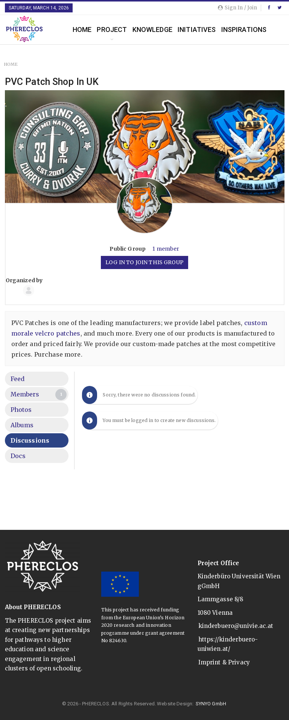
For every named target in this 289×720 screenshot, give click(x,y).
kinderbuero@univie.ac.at (236, 625)
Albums (22, 425)
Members (39, 394)
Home (82, 29)
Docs (18, 456)
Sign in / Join (237, 8)
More (230, 29)
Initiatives (197, 29)
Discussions (30, 440)
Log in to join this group (144, 262)
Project (112, 29)
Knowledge (152, 29)
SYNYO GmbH (211, 703)
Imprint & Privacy (224, 662)
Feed (18, 379)
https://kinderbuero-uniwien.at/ (228, 644)
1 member (165, 248)
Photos (21, 409)
